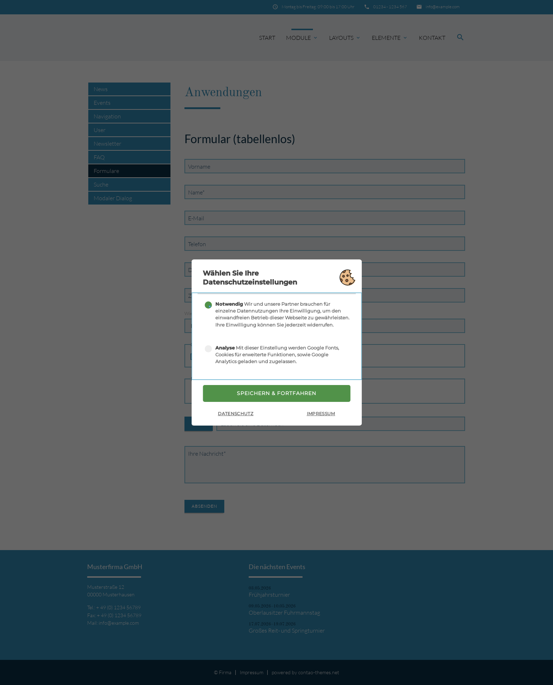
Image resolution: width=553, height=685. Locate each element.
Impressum (321, 414)
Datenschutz (235, 414)
